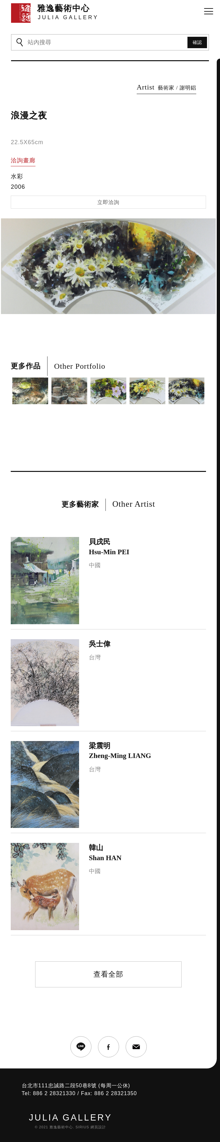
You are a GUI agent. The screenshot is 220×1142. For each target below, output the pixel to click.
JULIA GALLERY (70, 1117)
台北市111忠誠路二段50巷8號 (59, 1085)
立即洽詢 (108, 202)
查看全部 (108, 974)
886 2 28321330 (54, 1093)
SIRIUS (82, 1127)
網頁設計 (98, 1127)
